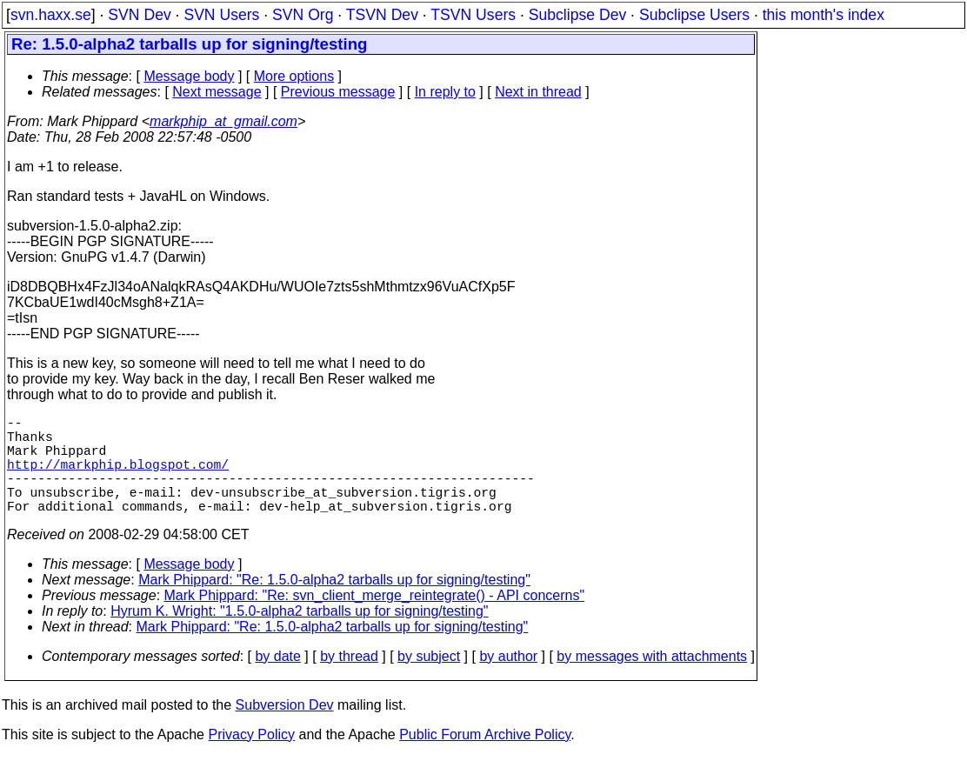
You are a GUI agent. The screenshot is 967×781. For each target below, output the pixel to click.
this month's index (823, 14)
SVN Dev (139, 14)
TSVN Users (473, 14)
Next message (216, 91)
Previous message (338, 91)
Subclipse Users (694, 14)
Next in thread (538, 91)
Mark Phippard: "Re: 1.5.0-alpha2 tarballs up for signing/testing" (334, 604)
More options (294, 76)
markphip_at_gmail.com (223, 121)
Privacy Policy (251, 758)
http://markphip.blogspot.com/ (118, 477)
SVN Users (221, 14)
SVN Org (302, 14)
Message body (188, 76)
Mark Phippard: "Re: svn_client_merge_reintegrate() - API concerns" (374, 619)
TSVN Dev (382, 14)
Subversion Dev (285, 729)
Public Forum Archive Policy (484, 758)
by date (277, 680)
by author (508, 680)
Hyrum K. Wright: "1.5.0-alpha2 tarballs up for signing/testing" (299, 635)
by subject (428, 680)
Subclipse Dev (577, 14)
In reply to (445, 91)
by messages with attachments (652, 680)
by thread (349, 680)
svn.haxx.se (50, 14)
